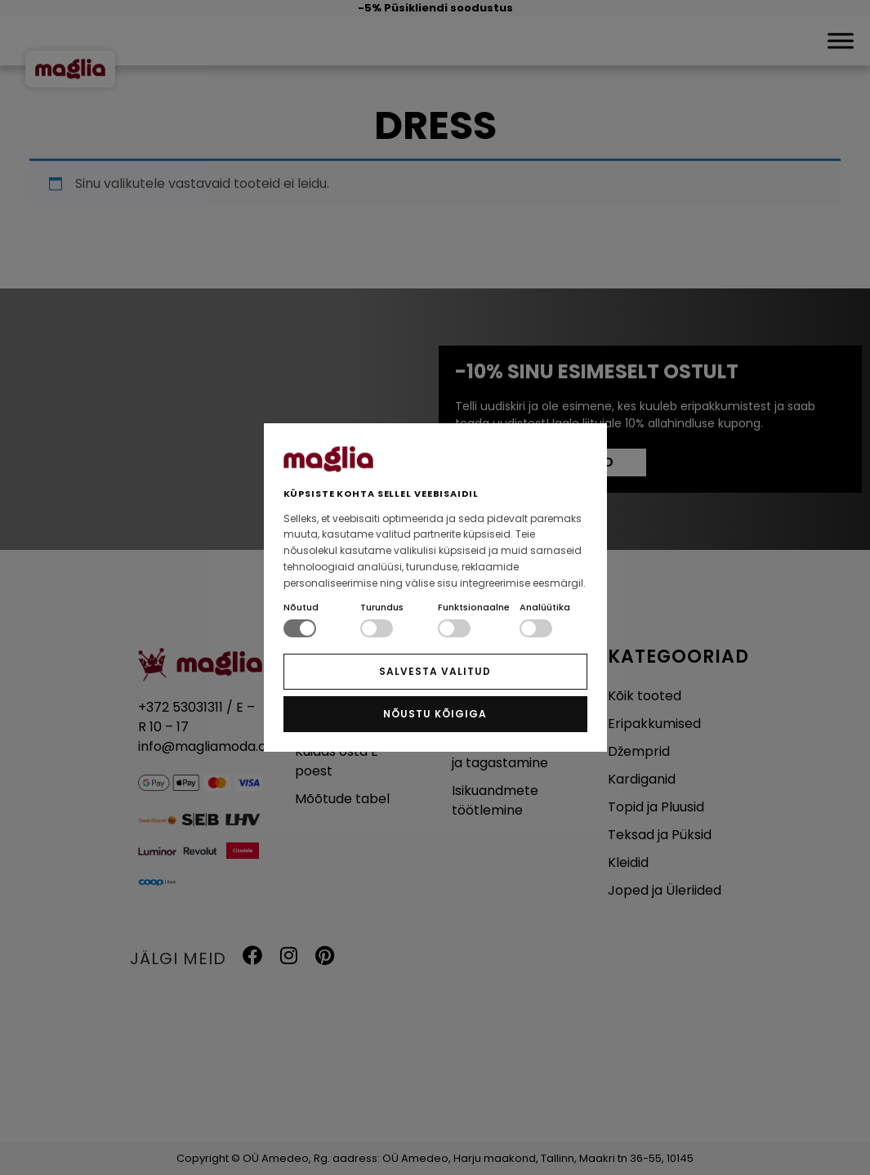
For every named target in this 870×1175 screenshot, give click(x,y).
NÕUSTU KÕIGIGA (434, 714)
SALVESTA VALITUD (434, 671)
